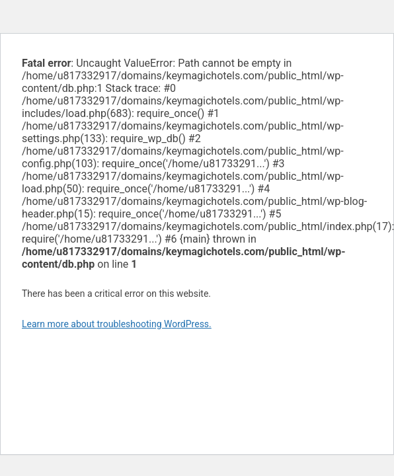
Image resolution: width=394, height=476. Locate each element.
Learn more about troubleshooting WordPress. (117, 324)
